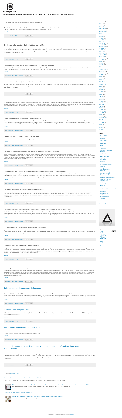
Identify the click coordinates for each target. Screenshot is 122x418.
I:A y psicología (103, 153)
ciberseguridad (103, 140)
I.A (100, 154)
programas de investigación (106, 164)
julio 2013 (101, 114)
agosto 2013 (101, 112)
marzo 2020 (101, 91)
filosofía (101, 145)
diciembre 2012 (102, 117)
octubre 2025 (102, 30)
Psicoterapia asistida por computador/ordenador (105, 172)
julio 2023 (101, 61)
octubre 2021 (102, 83)
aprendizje (102, 138)
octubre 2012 (102, 121)
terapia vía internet (104, 194)
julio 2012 (101, 124)
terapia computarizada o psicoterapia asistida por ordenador (108, 189)
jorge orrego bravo (104, 158)
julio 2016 (101, 98)
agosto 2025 (101, 33)
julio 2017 (101, 94)
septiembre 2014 (102, 102)
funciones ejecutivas (104, 147)
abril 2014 (101, 107)
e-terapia (102, 142)
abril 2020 (101, 89)
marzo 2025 (101, 38)
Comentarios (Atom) (14, 373)
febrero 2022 (101, 79)
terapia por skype (104, 193)
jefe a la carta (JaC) (104, 156)
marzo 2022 (101, 78)
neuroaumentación (104, 163)
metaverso (102, 161)
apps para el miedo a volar (106, 137)
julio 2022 (101, 76)
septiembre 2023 (102, 58)
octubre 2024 (102, 44)
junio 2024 (101, 49)
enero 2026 (101, 26)
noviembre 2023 (102, 54)
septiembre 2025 (102, 31)
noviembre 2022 (102, 69)
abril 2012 (101, 127)
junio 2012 (101, 126)
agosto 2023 (101, 59)
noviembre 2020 (102, 84)
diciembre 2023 (102, 53)
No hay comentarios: (19, 35)
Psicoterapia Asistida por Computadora (105, 175)
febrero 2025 (101, 39)
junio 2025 (101, 35)
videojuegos (102, 198)
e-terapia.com (103, 143)
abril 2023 (101, 63)
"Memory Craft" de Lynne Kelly (16, 310)
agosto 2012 (101, 122)
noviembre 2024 (102, 43)
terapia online (103, 191)
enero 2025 (101, 41)
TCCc (101, 182)
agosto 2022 (101, 74)
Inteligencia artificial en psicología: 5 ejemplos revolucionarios (18, 392)
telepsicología (103, 183)
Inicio (51, 371)
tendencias (102, 185)
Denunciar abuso (103, 204)
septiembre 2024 (102, 46)
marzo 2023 (101, 64)
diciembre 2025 (102, 28)
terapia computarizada (105, 187)
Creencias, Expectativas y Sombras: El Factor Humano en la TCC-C (22, 378)
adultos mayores (103, 135)
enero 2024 (101, 51)
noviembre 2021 (102, 81)
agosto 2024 (101, 48)
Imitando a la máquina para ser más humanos (22, 288)
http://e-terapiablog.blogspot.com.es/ (103, 243)
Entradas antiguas (91, 371)
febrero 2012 (101, 129)
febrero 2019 (101, 93)
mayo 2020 (101, 88)
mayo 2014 (101, 106)
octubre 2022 (102, 71)
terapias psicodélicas (104, 196)
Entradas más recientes (10, 371)
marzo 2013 (101, 116)
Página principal (102, 232)
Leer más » (6, 31)
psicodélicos (102, 166)
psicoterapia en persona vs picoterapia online (106, 180)
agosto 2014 (101, 104)
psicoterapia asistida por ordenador (107, 177)
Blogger (72, 414)
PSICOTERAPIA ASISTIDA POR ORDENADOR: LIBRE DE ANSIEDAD (103, 237)
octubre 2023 (102, 56)
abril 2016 (101, 99)
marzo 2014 (101, 109)
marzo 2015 (101, 101)
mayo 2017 (101, 96)
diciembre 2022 (102, 68)
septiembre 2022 (102, 73)
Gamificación (103, 148)
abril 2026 (101, 23)
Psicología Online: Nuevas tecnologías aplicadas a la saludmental (106, 169)
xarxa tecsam (103, 200)
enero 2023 (101, 66)
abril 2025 (101, 36)
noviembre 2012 (102, 119)
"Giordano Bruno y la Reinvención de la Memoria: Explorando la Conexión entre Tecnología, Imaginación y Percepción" (38, 396)
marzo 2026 (101, 25)
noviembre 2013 (102, 111)
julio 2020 (101, 86)
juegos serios (103, 159)
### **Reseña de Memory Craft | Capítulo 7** (22, 328)
